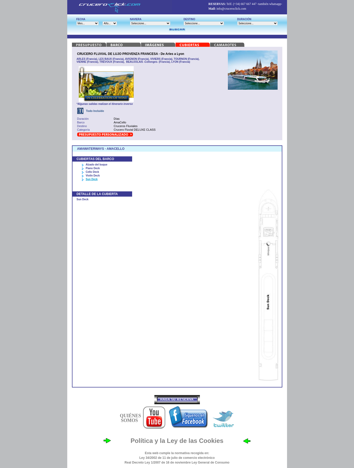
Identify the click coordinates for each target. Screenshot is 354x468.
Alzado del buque (97, 164)
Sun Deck (92, 179)
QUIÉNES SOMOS (130, 418)
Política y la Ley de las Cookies (177, 440)
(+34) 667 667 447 (244, 4)
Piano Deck (93, 168)
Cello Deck (92, 171)
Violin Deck (93, 175)
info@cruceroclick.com (231, 8)
